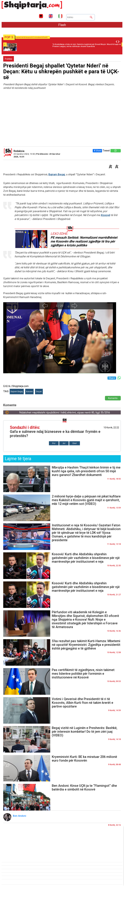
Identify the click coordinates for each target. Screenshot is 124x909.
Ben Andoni (20, 815)
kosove (29, 391)
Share (97, 150)
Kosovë (105, 215)
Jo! (63, 443)
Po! (53, 443)
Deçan (39, 391)
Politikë (8, 59)
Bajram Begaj (56, 174)
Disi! (74, 443)
